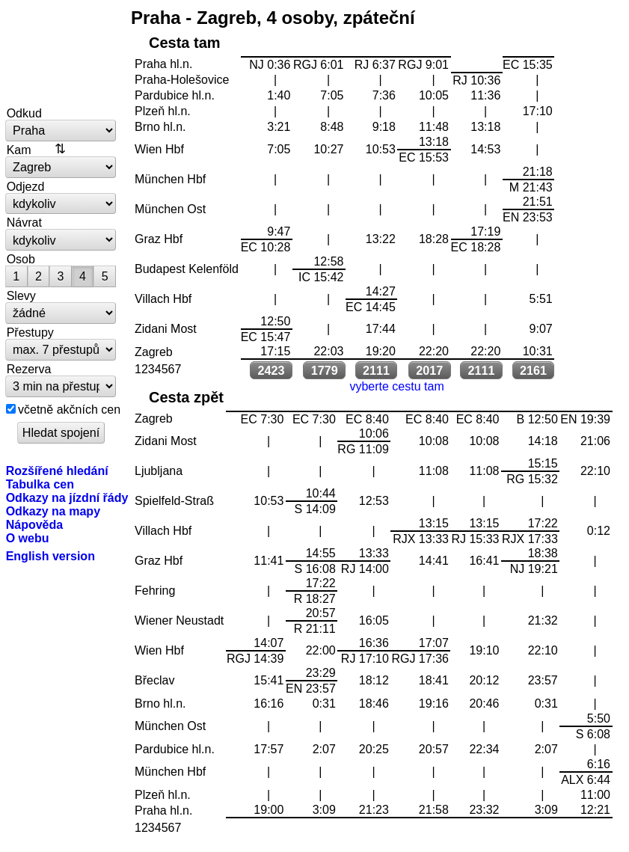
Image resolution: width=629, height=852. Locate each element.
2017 (429, 370)
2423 (271, 370)
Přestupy (30, 332)
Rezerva (29, 369)
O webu (27, 538)
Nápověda (35, 524)
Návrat (24, 222)
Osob (21, 259)
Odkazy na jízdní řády (67, 497)
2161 (533, 370)
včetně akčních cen (69, 409)
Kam (19, 149)
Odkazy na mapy (53, 511)
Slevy (21, 295)
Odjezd (26, 186)
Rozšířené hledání (57, 470)
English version (50, 556)
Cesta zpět (186, 397)
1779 (324, 370)
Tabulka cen (40, 484)
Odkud (24, 113)
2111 (376, 370)
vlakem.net (61, 53)
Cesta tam (185, 42)
